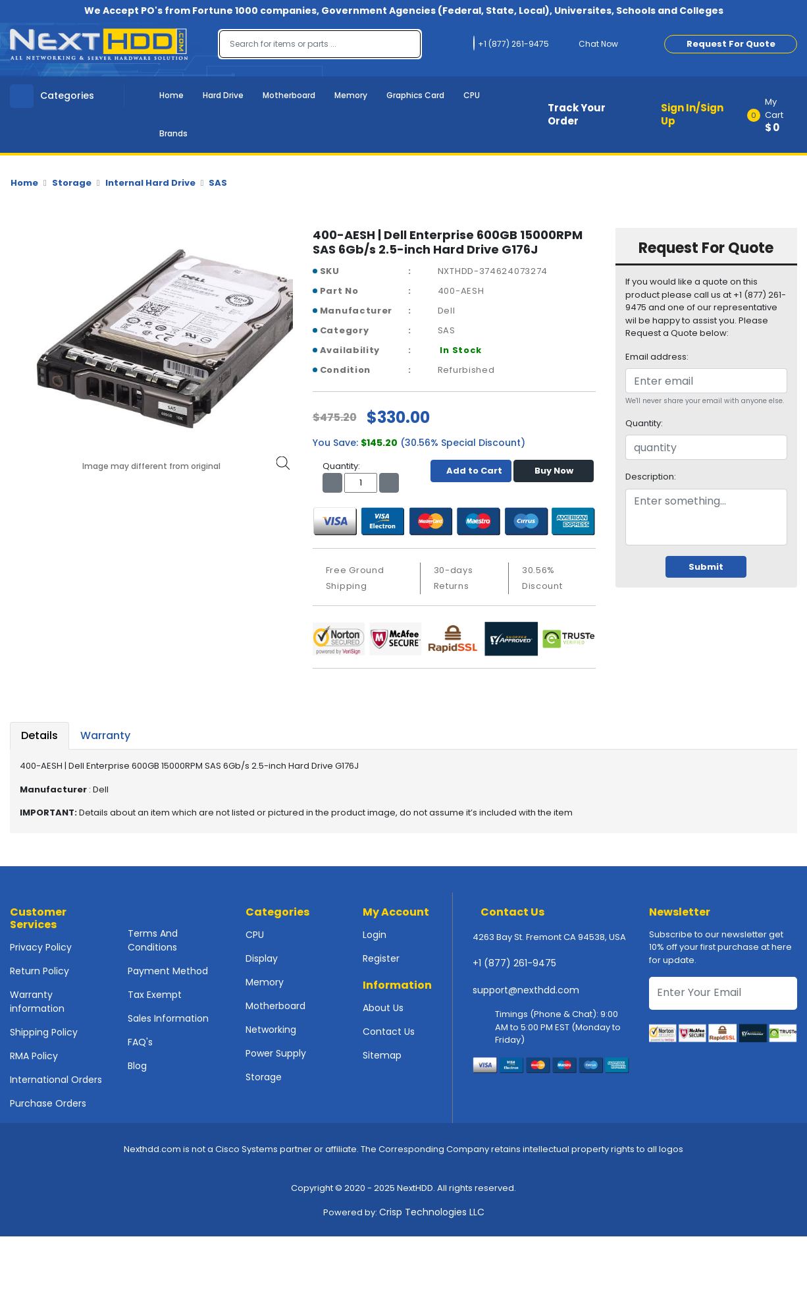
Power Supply (276, 1053)
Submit (706, 567)
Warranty (105, 735)
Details (39, 735)
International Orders (56, 1079)
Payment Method (168, 971)
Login (374, 934)
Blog (137, 1065)
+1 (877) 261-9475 (514, 963)
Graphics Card (415, 95)
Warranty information (37, 1001)
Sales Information (168, 1018)
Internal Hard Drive (150, 183)
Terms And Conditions (153, 940)
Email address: (657, 356)
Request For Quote (731, 44)
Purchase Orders (48, 1103)
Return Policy (39, 971)
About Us (383, 1007)
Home (171, 95)
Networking (271, 1029)
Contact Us (389, 1031)
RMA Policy (34, 1055)
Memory (350, 95)
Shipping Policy (44, 1032)
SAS (218, 183)
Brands (173, 133)
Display (262, 958)
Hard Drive (223, 95)
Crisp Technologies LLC (431, 1212)
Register (381, 958)
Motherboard (289, 95)
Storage (71, 183)
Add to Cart (471, 470)
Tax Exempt (155, 994)
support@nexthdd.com (526, 990)
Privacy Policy (41, 947)
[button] (776, 114)
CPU (471, 95)
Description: (650, 476)
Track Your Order (577, 114)
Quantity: (644, 423)
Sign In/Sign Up (692, 114)
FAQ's (140, 1042)
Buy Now (553, 470)
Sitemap (382, 1055)
